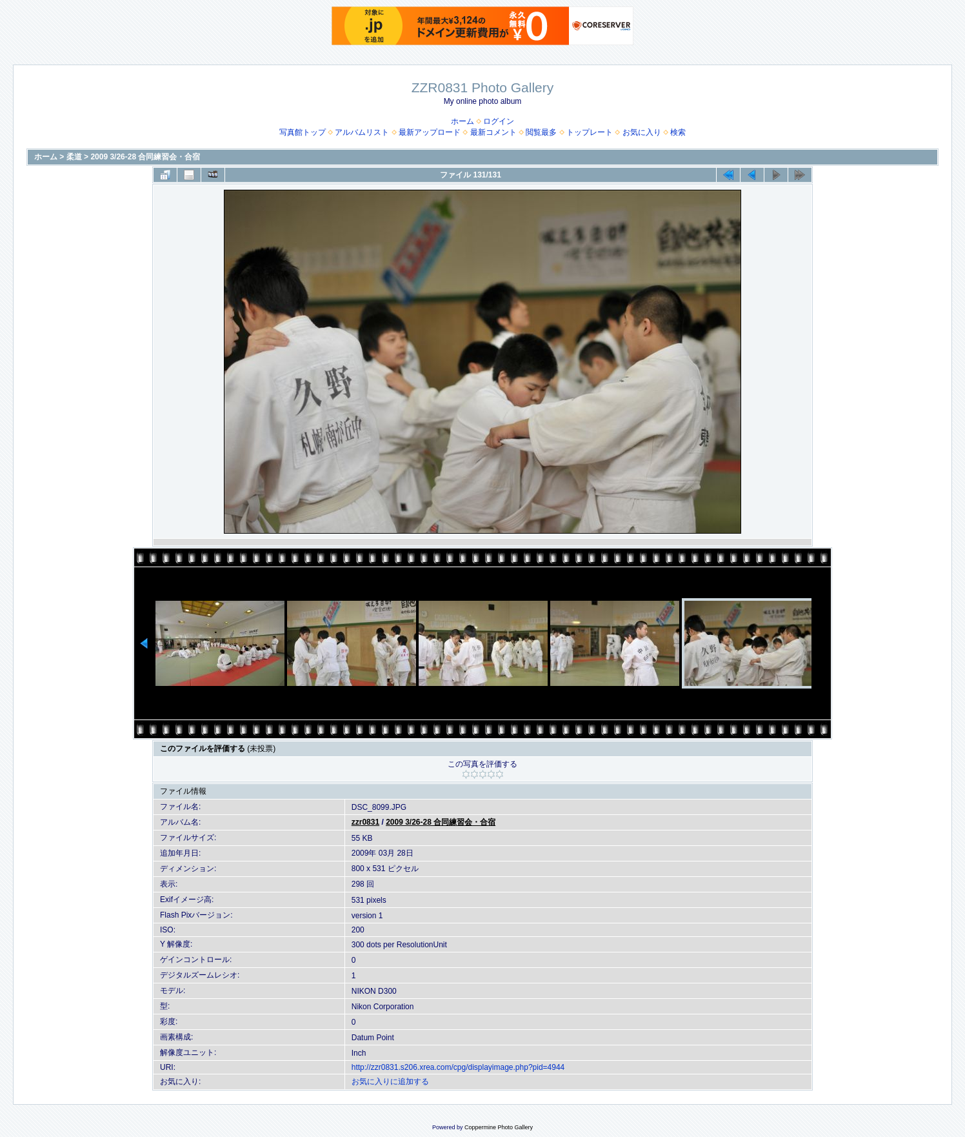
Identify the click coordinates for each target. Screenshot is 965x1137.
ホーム (462, 121)
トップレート (589, 132)
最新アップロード (430, 132)
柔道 (74, 156)
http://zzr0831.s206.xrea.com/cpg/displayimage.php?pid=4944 (458, 1067)
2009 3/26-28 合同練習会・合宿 (145, 156)
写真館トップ (302, 132)
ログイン (498, 121)
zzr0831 (365, 822)
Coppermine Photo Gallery (498, 1127)
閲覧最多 (541, 132)
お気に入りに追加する (390, 1081)
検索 (678, 132)
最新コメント (493, 132)
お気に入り (641, 132)
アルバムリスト (362, 132)
